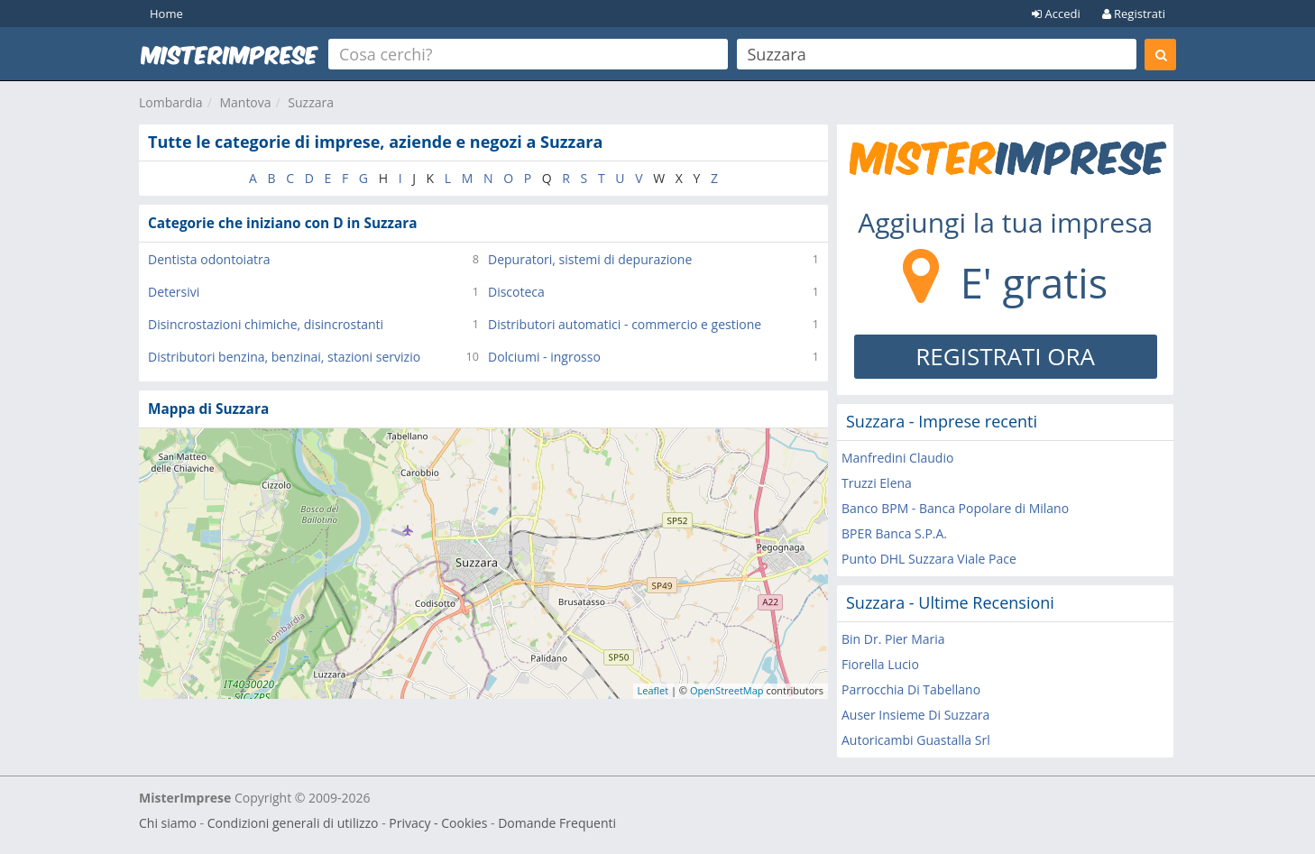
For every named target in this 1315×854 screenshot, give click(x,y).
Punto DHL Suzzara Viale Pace (928, 558)
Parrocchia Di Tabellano (910, 689)
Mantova (245, 102)
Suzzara (311, 102)
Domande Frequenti (557, 822)
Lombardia (171, 102)
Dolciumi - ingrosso (544, 356)
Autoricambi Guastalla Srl (915, 739)
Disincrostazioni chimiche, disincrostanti (265, 324)
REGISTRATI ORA (1005, 356)
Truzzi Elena (876, 482)
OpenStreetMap (727, 690)
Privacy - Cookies (438, 822)
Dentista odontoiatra (209, 259)
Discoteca (516, 291)
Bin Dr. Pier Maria (893, 638)
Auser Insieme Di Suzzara (915, 714)
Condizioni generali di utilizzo (293, 822)
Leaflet (653, 690)
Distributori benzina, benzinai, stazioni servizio (284, 356)
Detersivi (173, 291)
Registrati (1133, 13)
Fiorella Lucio (880, 664)
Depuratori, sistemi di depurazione (590, 259)
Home (166, 13)
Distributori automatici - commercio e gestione (624, 324)
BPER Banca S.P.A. (894, 533)
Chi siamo (168, 822)
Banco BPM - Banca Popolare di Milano (955, 508)
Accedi (1056, 13)
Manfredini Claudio (897, 457)
